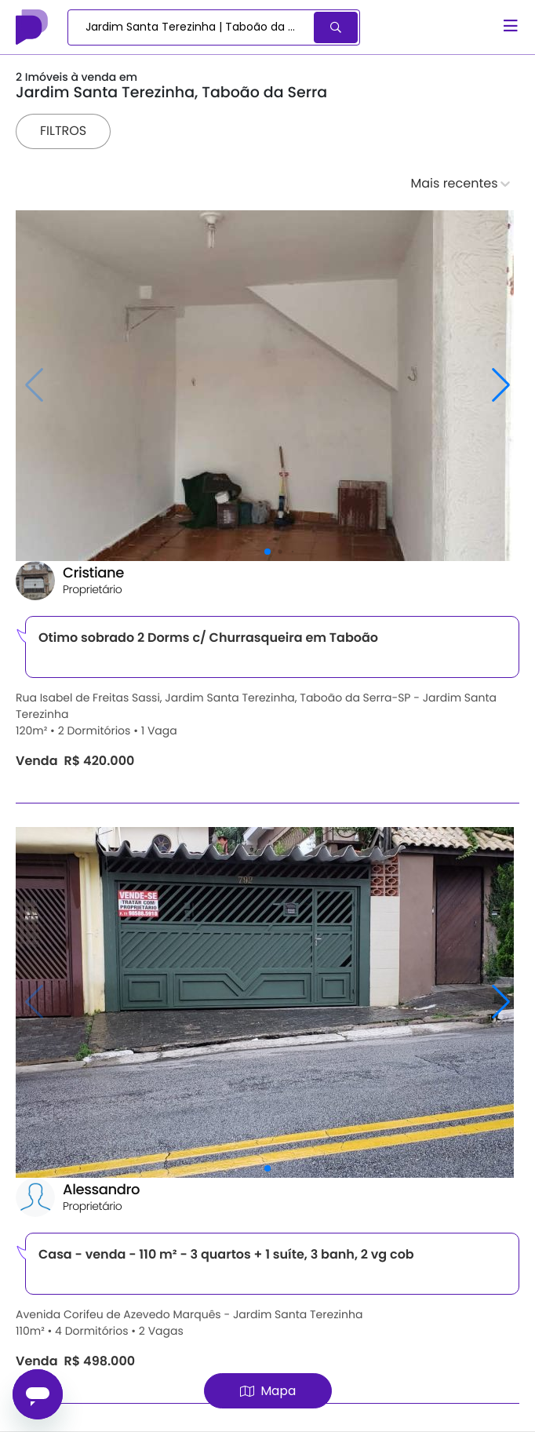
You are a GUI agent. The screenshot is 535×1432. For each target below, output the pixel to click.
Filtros (63, 131)
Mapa (268, 1391)
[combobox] (192, 27)
